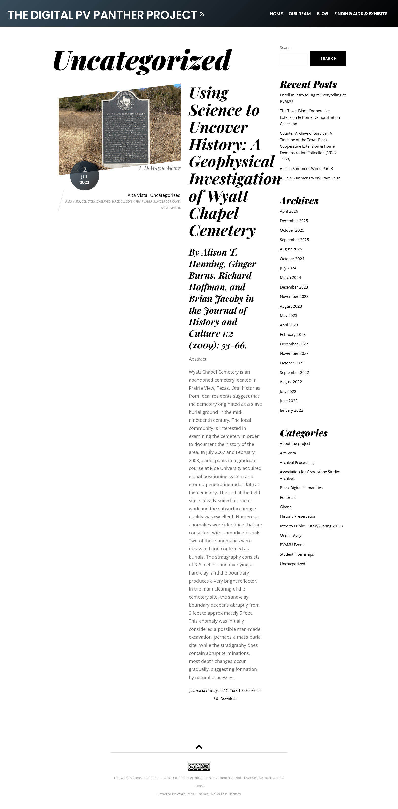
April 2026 (289, 211)
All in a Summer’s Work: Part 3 (306, 168)
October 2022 (292, 362)
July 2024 (288, 268)
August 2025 (291, 248)
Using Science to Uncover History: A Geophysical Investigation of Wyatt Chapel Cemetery (235, 161)
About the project (295, 443)
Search (286, 47)
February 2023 (293, 334)
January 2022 (291, 410)
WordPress (185, 794)
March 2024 (290, 277)
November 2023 (294, 296)
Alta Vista (137, 195)
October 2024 (292, 258)
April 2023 (289, 324)
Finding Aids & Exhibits (361, 14)
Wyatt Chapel (171, 208)
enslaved (104, 202)
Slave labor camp (166, 202)
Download (229, 698)
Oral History (290, 535)
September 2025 (294, 239)
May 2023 (288, 315)
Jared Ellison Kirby (126, 202)
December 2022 (294, 343)
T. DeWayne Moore (159, 168)
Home (276, 14)
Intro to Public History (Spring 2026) (311, 525)
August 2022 (291, 381)
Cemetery (88, 202)
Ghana (285, 506)
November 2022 (294, 353)
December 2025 (294, 220)
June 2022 (289, 400)
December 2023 (294, 287)
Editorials (288, 497)
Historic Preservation (298, 516)
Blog (322, 14)
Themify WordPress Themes (219, 794)
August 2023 (291, 306)
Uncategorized (165, 195)
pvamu (147, 202)
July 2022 (288, 391)
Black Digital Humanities (301, 487)
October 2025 (292, 230)
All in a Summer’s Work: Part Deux (310, 177)
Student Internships (297, 554)
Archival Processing (297, 462)
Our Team (300, 14)
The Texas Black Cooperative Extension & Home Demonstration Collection (310, 117)
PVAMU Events (292, 544)
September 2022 (294, 372)
